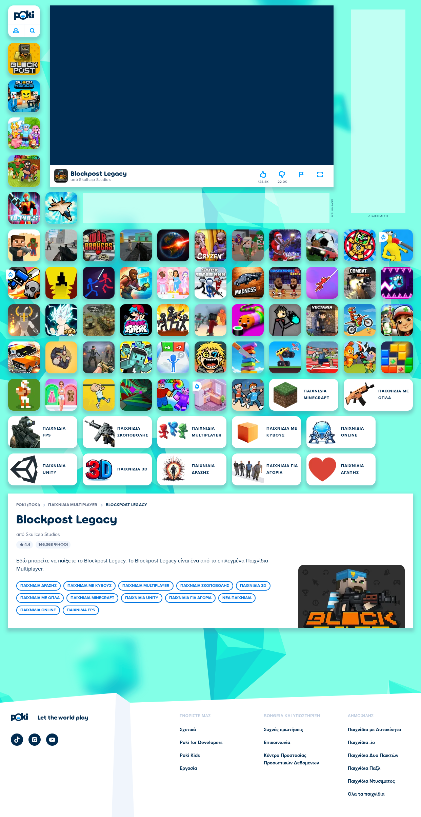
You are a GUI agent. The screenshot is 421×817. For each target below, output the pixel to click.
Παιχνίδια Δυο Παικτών (373, 755)
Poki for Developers (201, 742)
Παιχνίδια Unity (141, 598)
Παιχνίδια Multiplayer (72, 505)
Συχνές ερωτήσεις (283, 729)
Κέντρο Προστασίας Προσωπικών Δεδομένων (291, 759)
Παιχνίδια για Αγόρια (190, 598)
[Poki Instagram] (34, 740)
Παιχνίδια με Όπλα (40, 598)
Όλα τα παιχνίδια (366, 794)
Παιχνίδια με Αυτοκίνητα (374, 729)
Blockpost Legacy (126, 505)
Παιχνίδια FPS (81, 610)
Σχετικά (188, 729)
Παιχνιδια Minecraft (92, 598)
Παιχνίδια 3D (253, 586)
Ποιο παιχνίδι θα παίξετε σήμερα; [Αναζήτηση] (32, 30)
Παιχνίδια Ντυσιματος (371, 781)
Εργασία (188, 768)
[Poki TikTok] (17, 740)
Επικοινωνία (277, 742)
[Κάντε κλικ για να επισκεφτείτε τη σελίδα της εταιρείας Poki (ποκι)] (49, 717)
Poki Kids (190, 755)
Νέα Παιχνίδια (237, 598)
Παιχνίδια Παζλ (364, 768)
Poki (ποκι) (28, 505)
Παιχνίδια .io (361, 742)
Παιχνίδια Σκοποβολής (204, 586)
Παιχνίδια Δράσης (38, 586)
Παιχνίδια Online (38, 610)
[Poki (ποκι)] (24, 15)
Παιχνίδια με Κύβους (89, 586)
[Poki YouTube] (52, 740)
